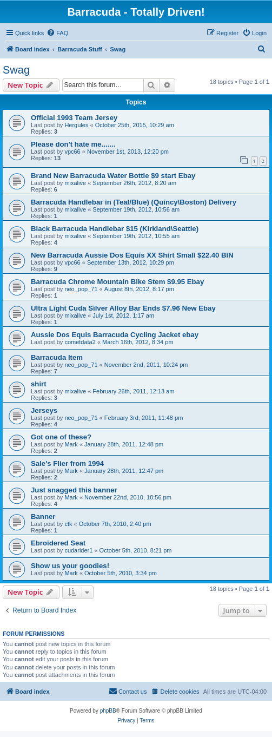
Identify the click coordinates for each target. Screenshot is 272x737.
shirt (39, 384)
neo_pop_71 (80, 289)
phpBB (108, 711)
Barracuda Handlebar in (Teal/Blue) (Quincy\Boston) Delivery (133, 202)
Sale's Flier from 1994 (67, 463)
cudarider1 (78, 550)
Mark (70, 444)
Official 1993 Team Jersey (74, 118)
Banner (43, 516)
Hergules (76, 125)
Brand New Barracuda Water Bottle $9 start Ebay (113, 176)
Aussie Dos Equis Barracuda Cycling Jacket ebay (114, 335)
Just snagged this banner (74, 490)
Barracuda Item (57, 357)
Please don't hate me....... (73, 144)
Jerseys (44, 410)
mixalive (75, 183)
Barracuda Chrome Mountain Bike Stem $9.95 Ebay (117, 282)
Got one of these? (61, 437)
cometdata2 (79, 342)
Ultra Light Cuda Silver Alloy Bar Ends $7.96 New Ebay (123, 308)
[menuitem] (57, 33)
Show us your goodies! (70, 566)
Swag (16, 70)
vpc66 (72, 151)
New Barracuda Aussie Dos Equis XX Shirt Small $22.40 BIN (132, 255)
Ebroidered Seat (58, 543)
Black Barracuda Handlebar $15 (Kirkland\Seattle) (114, 229)
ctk (68, 524)
